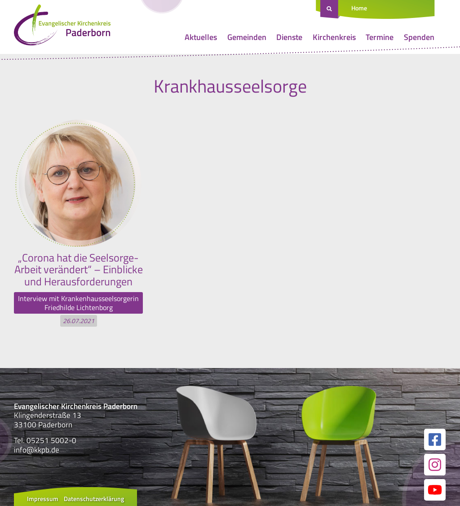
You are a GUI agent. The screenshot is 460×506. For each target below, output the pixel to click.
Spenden (419, 37)
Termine (380, 37)
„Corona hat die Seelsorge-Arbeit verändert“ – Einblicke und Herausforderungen (78, 269)
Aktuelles (201, 37)
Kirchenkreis (334, 37)
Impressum (42, 498)
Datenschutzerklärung (94, 498)
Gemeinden (246, 37)
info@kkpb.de (36, 450)
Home (359, 8)
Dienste (289, 37)
